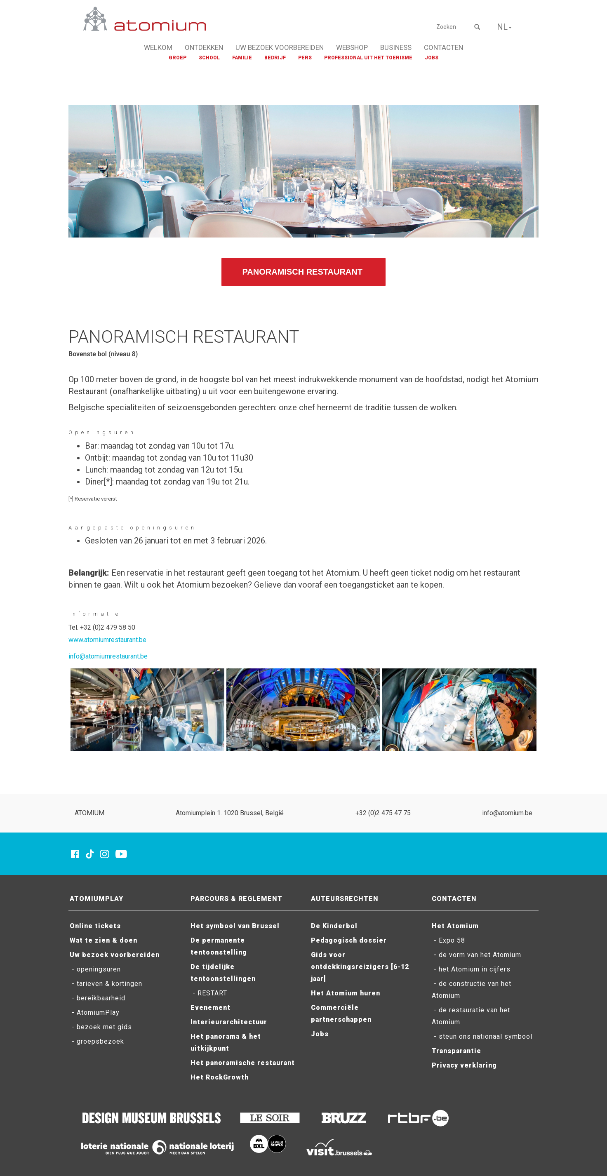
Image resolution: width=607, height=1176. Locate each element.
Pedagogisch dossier (349, 940)
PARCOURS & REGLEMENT (236, 899)
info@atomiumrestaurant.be (108, 656)
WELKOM (158, 47)
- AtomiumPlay (95, 1012)
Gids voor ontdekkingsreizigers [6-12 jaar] (360, 967)
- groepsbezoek (97, 1041)
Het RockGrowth (220, 1077)
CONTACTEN (443, 47)
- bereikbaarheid (97, 998)
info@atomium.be (507, 813)
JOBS (431, 58)
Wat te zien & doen (103, 940)
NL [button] (504, 27)
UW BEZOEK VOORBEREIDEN (279, 47)
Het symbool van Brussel (235, 926)
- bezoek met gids (101, 1027)
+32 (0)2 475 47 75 (383, 813)
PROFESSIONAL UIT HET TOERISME (368, 58)
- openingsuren (95, 969)
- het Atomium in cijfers (471, 969)
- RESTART (209, 993)
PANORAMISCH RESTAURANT (303, 271)
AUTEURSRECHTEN (345, 899)
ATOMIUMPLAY (96, 899)
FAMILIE (242, 58)
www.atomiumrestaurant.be (107, 640)
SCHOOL (209, 58)
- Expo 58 (448, 940)
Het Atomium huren (345, 993)
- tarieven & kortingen (106, 984)
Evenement (211, 1007)
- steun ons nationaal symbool (482, 1036)
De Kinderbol (334, 926)
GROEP (177, 58)
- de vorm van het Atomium (476, 955)
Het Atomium (455, 926)
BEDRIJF (275, 58)
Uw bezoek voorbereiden (115, 955)
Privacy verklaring (464, 1065)
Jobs (320, 1034)
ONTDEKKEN (204, 47)
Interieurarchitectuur (229, 1022)
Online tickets (95, 926)
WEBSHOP (352, 47)
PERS (305, 58)
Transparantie (456, 1051)
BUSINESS (396, 47)
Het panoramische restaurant (243, 1063)
